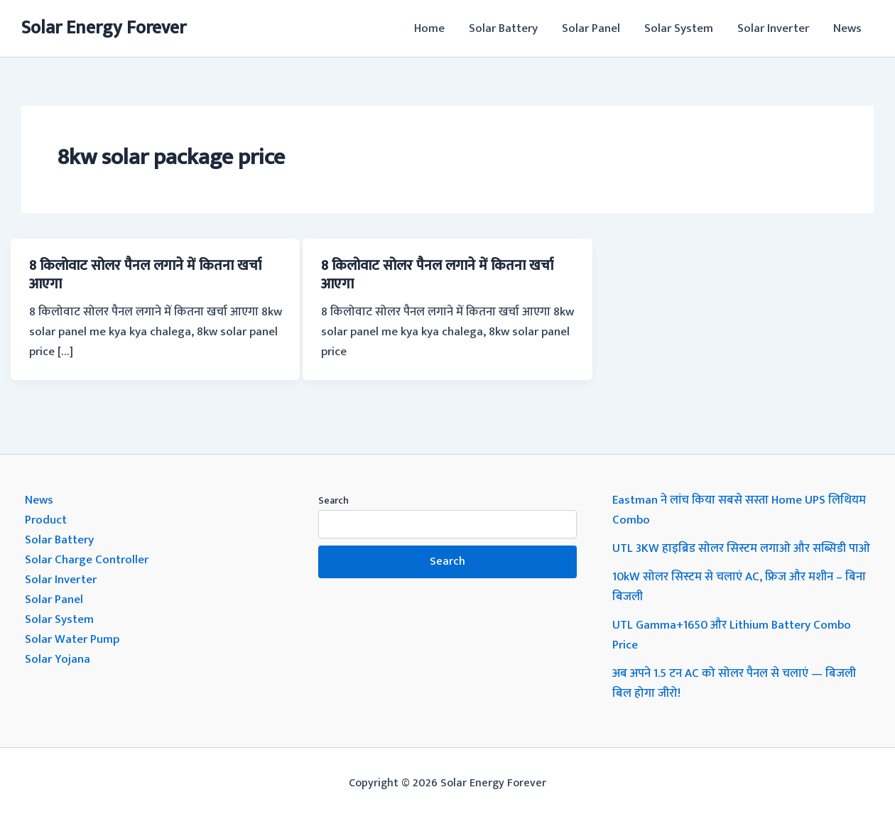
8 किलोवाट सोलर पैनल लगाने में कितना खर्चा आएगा (145, 275)
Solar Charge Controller (86, 560)
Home (429, 28)
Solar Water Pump (72, 639)
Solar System (678, 28)
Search (333, 500)
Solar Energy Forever (103, 28)
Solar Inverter (773, 28)
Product (46, 520)
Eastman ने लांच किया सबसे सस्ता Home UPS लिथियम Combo (739, 510)
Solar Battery (503, 28)
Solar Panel (591, 28)
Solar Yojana (57, 659)
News (847, 28)
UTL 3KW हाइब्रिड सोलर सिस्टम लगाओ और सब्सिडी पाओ (741, 548)
